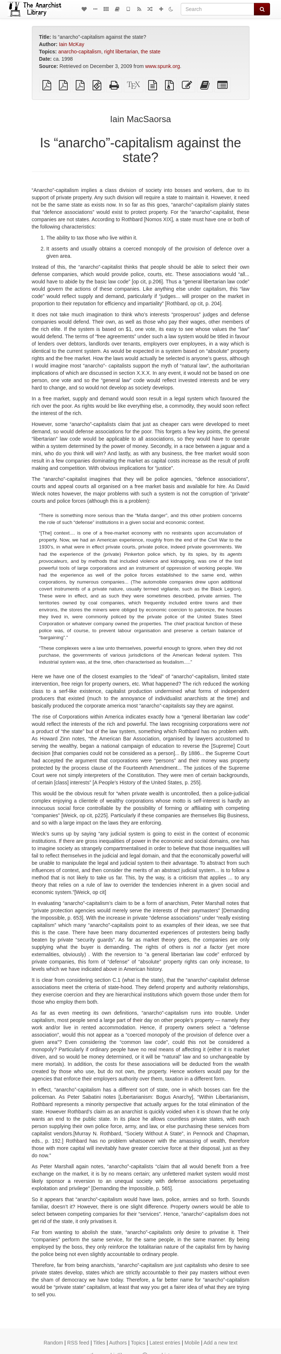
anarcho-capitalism (79, 51)
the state (151, 51)
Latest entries (165, 1343)
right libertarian (121, 51)
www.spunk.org (162, 66)
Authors (118, 1343)
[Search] (217, 9)
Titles (99, 1343)
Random (53, 1343)
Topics (138, 1343)
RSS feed (78, 1343)
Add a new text (220, 1343)
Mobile (191, 1343)
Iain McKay (71, 44)
